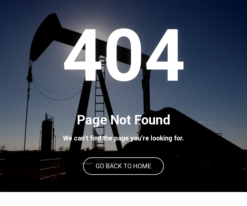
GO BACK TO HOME (123, 166)
